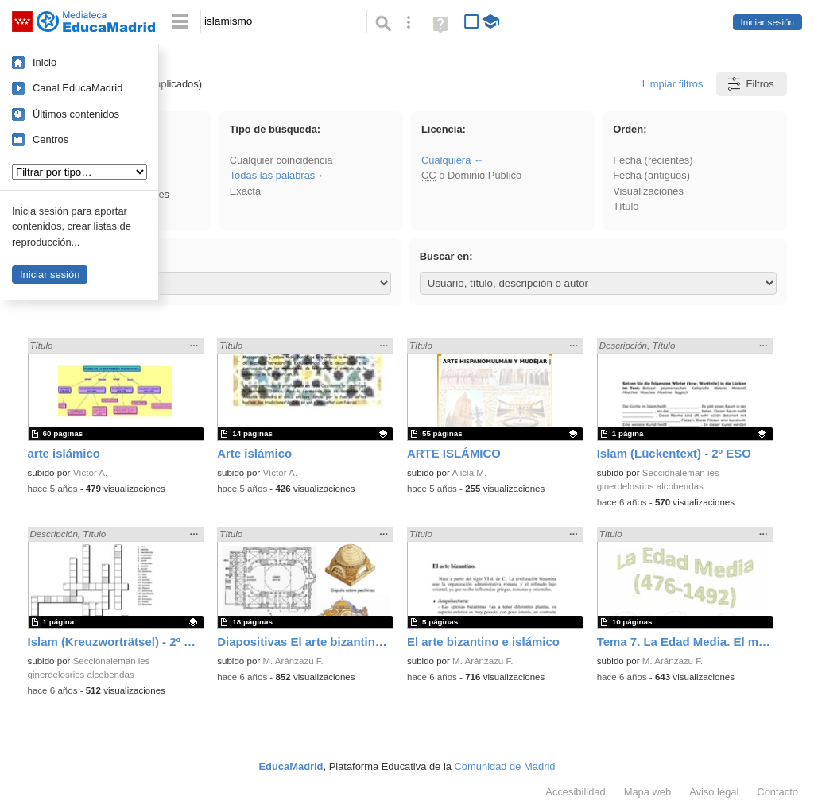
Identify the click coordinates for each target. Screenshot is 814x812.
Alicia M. (469, 473)
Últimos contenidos (76, 114)
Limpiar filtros (673, 84)
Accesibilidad (575, 792)
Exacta (245, 191)
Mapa (648, 792)
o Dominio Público (471, 175)
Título (625, 206)
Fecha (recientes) (652, 160)
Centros (50, 139)
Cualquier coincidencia (281, 160)
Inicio (44, 62)
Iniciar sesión (767, 22)
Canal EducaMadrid (77, 88)
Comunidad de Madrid (505, 766)
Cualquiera (446, 160)
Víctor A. (90, 473)
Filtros (750, 83)
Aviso (713, 792)
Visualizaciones (648, 191)
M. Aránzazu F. (292, 661)
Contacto (777, 792)
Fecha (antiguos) (651, 175)
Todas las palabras (273, 175)
